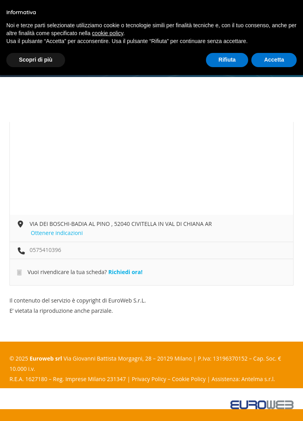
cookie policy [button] (107, 33)
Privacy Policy (149, 379)
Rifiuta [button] (227, 59)
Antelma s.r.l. (258, 379)
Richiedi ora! (125, 272)
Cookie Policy (189, 379)
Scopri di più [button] (35, 59)
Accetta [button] (274, 59)
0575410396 (45, 250)
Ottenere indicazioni (57, 233)
